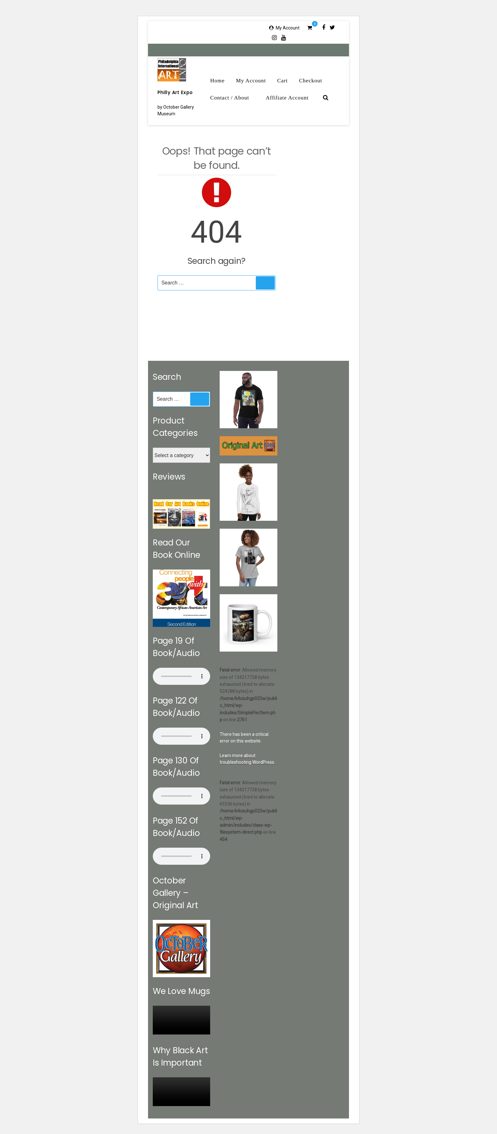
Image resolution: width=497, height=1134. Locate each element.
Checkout (310, 81)
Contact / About (233, 98)
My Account (288, 27)
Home (217, 81)
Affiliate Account (291, 98)
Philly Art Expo (175, 92)
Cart (282, 81)
